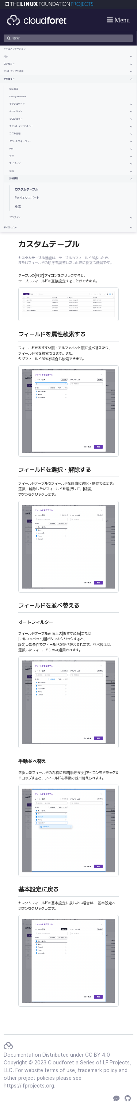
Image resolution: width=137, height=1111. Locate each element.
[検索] (68, 38)
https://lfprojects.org (29, 1086)
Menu (121, 20)
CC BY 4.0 (97, 1055)
